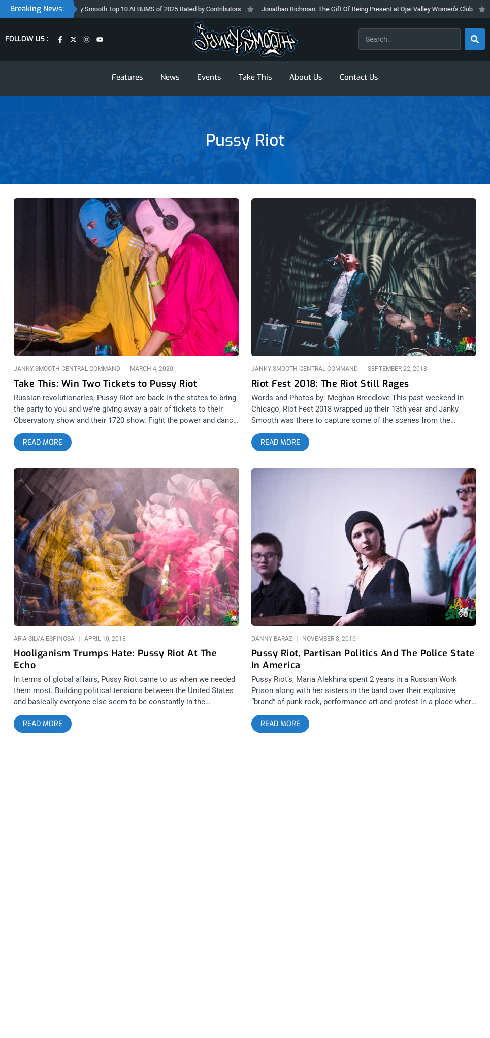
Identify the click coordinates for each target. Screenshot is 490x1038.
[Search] (475, 39)
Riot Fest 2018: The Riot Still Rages (330, 384)
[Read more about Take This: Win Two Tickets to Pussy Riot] (43, 442)
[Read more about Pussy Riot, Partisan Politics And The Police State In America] (280, 724)
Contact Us (359, 77)
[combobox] (409, 39)
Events (209, 77)
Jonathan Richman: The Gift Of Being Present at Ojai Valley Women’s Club (372, 9)
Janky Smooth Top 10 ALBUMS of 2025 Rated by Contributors (159, 9)
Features (127, 77)
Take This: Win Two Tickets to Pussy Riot (105, 384)
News (170, 77)
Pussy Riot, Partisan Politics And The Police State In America (363, 659)
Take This (255, 77)
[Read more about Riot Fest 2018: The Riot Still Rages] (280, 442)
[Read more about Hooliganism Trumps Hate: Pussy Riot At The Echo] (43, 724)
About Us (305, 77)
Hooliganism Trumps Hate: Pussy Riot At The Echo (115, 659)
